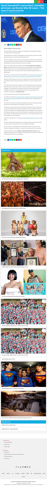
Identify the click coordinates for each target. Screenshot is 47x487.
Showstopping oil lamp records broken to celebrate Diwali (14, 208)
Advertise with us (8, 456)
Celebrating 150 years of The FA (8, 359)
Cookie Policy (7, 444)
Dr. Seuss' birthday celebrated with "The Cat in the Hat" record (15, 325)
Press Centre (6, 458)
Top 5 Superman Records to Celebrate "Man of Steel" (13, 388)
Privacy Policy (7, 446)
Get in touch (6, 452)
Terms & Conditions (8, 442)
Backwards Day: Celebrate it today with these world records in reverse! (16, 417)
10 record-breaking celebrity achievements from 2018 (13, 296)
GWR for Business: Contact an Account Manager (14, 454)
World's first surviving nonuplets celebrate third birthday (14, 237)
